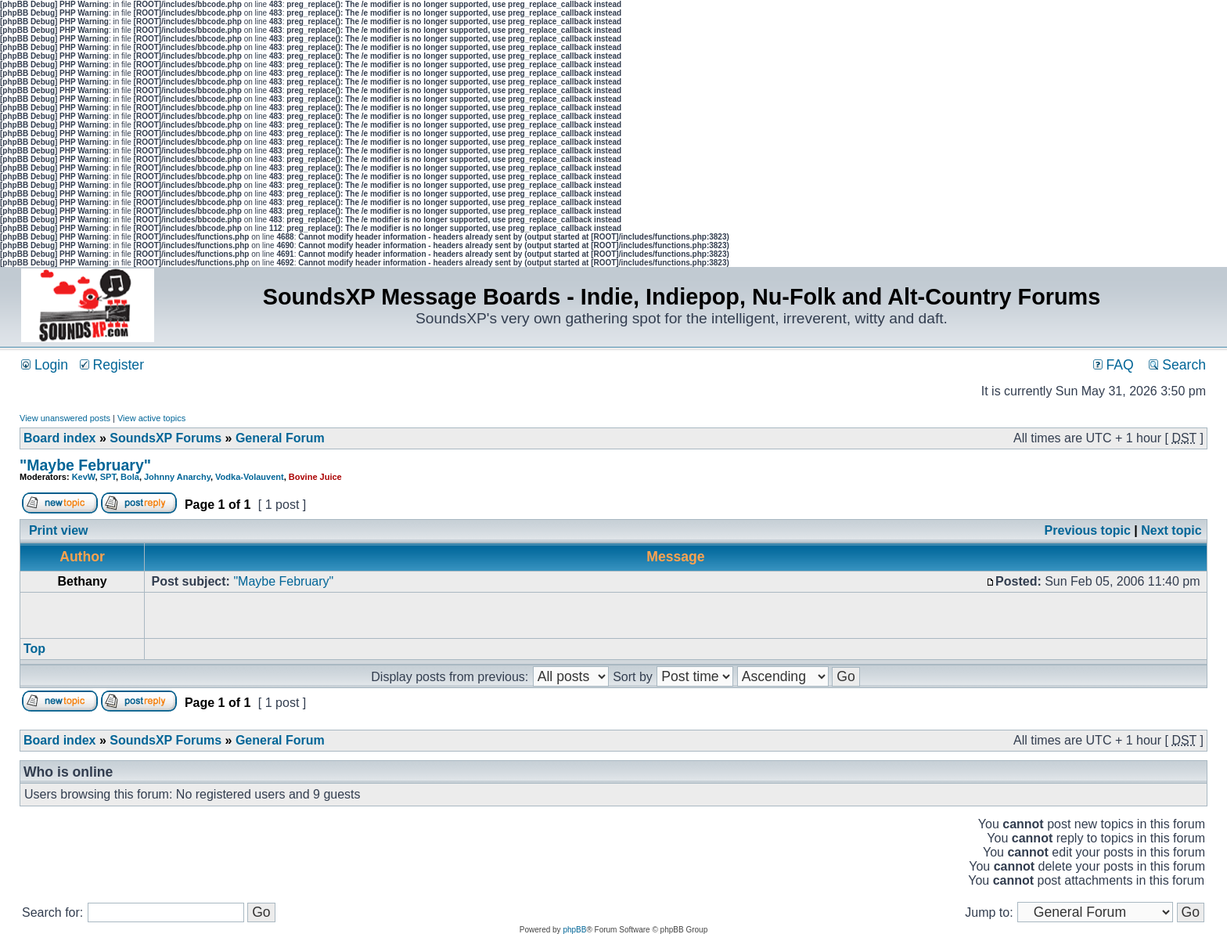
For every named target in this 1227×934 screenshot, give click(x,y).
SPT (108, 476)
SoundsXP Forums (165, 438)
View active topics (151, 418)
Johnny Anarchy (177, 476)
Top (34, 648)
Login (44, 365)
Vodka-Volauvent (249, 476)
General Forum (280, 438)
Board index (59, 438)
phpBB (574, 929)
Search (1177, 365)
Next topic (1171, 530)
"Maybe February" (85, 465)
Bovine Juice (315, 476)
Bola (130, 476)
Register (112, 365)
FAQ (1113, 365)
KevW (83, 476)
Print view (58, 530)
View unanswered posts (65, 418)
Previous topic (1088, 530)
